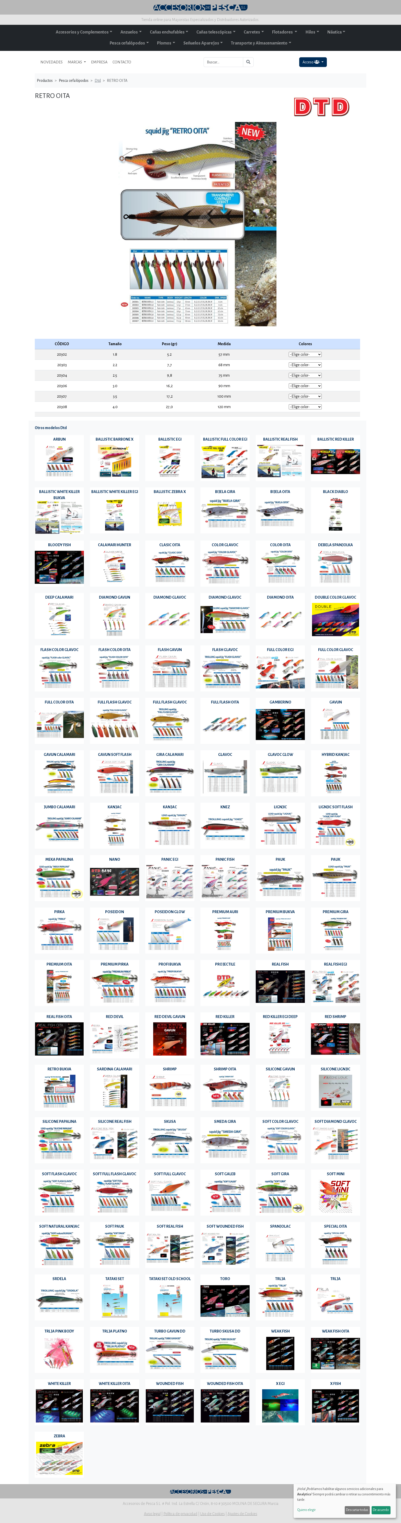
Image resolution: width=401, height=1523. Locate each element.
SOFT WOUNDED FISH (225, 1226)
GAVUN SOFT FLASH (114, 755)
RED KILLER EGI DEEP (280, 1017)
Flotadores (283, 32)
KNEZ (225, 807)
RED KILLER (225, 1017)
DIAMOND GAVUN (114, 597)
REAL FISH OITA (59, 1017)
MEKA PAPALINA (59, 859)
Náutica (334, 32)
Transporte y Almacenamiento (259, 43)
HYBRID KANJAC (336, 755)
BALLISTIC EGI (170, 439)
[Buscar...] (223, 62)
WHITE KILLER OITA (114, 1384)
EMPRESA (99, 62)
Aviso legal (152, 1514)
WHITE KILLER (59, 1384)
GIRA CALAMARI (170, 755)
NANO (114, 859)
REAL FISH (280, 964)
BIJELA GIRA (225, 492)
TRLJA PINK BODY (59, 1331)
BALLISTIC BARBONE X (114, 439)
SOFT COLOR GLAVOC (280, 1121)
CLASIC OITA (169, 545)
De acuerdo (381, 1510)
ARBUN (59, 439)
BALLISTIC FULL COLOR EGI (225, 439)
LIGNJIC (280, 807)
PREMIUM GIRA (336, 912)
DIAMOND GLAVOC (169, 597)
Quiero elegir (306, 1510)
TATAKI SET (114, 1279)
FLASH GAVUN (170, 650)
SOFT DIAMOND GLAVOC (336, 1121)
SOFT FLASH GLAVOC (59, 1174)
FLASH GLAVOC (225, 650)
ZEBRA (59, 1436)
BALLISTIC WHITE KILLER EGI (114, 492)
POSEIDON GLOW (170, 912)
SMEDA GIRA (225, 1121)
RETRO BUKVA (59, 1069)
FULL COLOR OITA (59, 702)
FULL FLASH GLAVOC (115, 702)
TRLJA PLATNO (114, 1331)
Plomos (164, 43)
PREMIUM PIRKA (115, 964)
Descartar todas (357, 1510)
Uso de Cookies (212, 1514)
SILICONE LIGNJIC (335, 1069)
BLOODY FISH (59, 545)
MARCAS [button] (75, 62)
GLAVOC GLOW (280, 755)
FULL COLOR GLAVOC (335, 650)
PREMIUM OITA (59, 964)
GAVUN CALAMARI (59, 755)
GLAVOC (225, 755)
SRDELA (59, 1279)
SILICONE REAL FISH (114, 1121)
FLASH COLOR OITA (114, 650)
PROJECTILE (225, 964)
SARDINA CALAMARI (114, 1069)
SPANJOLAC (280, 1226)
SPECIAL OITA (335, 1226)
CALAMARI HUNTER (114, 545)
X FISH (335, 1384)
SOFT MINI (335, 1174)
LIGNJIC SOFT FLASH (336, 807)
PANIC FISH (225, 859)
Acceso (311, 62)
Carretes (252, 32)
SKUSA (170, 1121)
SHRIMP (170, 1069)
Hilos (310, 32)
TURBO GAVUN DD (169, 1331)
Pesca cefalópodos (127, 43)
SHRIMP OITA (225, 1069)
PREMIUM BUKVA (280, 912)
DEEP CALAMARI (59, 597)
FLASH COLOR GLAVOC (59, 650)
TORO (225, 1279)
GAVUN (335, 702)
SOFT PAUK (114, 1226)
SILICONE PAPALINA (59, 1121)
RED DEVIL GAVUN (169, 1017)
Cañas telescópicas (214, 32)
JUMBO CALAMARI (59, 807)
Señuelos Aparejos (201, 43)
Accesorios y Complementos (82, 32)
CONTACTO (122, 62)
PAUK (280, 859)
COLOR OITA (280, 545)
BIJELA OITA (280, 492)
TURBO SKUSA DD (225, 1331)
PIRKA (59, 912)
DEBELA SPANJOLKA (335, 545)
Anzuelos (129, 32)
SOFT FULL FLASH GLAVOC (114, 1174)
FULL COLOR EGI (280, 650)
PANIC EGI (169, 859)
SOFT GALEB (225, 1174)
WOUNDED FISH (170, 1384)
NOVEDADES (51, 62)
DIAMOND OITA (280, 597)
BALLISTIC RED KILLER (335, 439)
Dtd (98, 81)
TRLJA (280, 1279)
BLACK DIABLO (335, 492)
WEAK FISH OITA (335, 1331)
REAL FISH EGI (335, 964)
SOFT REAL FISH (170, 1226)
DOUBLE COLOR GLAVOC (335, 597)
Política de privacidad (180, 1514)
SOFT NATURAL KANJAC (59, 1226)
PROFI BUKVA (170, 964)
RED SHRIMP (335, 1017)
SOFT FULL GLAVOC (170, 1174)
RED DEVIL (115, 1017)
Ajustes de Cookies (242, 1514)
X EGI (280, 1384)
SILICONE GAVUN (280, 1069)
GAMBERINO (280, 702)
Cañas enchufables (167, 32)
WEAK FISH (280, 1331)
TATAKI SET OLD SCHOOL (170, 1279)
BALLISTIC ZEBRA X (170, 492)
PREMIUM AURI (225, 912)
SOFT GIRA (280, 1174)
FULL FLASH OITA (225, 702)
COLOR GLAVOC (225, 545)
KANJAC (115, 807)
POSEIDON (114, 912)
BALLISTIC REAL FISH (280, 439)
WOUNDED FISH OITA (225, 1384)
